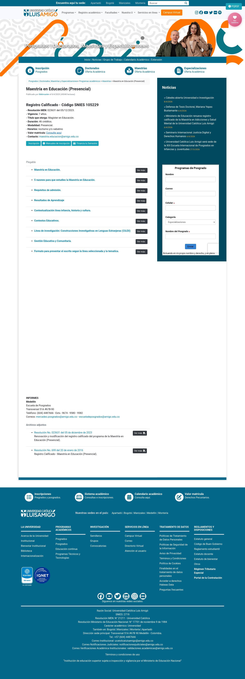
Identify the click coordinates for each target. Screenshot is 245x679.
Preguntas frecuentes (171, 589)
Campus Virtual (171, 12)
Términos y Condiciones (173, 558)
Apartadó (96, 3)
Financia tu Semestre (85, 143)
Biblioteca (26, 550)
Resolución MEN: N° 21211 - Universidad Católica (122, 618)
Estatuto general (203, 539)
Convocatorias (98, 545)
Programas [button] (68, 12)
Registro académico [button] (89, 12)
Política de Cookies (170, 563)
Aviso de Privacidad (170, 553)
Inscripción (33, 143)
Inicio (87, 59)
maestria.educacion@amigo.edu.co (59, 136)
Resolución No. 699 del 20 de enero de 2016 (58, 450)
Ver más (141, 170)
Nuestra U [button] (127, 12)
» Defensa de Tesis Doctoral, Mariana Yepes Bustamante (188, 108)
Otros (197, 564)
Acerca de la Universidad (34, 535)
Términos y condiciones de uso (122, 654)
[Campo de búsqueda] (165, 3)
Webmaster (44, 94)
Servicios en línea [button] (148, 12)
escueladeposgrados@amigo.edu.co (99, 416)
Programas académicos (89, 81)
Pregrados (61, 539)
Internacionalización (32, 555)
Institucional (28, 540)
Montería (140, 3)
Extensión (156, 59)
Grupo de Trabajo (112, 59)
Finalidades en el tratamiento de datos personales (171, 572)
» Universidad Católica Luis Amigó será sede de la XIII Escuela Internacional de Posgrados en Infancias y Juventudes (190, 145)
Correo (128, 540)
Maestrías (106, 81)
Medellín (151, 513)
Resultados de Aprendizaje (49, 200)
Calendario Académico (136, 59)
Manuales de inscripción (56, 143)
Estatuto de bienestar (206, 559)
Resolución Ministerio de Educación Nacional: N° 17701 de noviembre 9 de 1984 (122, 621)
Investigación (99, 526)
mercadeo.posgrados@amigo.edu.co (56, 416)
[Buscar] (186, 3)
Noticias (96, 59)
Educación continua (67, 549)
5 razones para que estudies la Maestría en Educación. (64, 179)
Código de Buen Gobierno (208, 544)
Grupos (94, 540)
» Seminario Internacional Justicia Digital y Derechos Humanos (187, 134)
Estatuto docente (203, 554)
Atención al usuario (135, 550)
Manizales (124, 3)
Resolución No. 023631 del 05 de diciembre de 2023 (63, 432)
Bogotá (110, 3)
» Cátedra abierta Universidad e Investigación (189, 99)
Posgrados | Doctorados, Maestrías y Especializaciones (53, 81)
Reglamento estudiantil (207, 549)
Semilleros (96, 535)
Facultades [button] (111, 12)
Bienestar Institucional (33, 545)
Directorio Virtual (134, 545)
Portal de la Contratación (208, 577)
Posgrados (62, 544)
